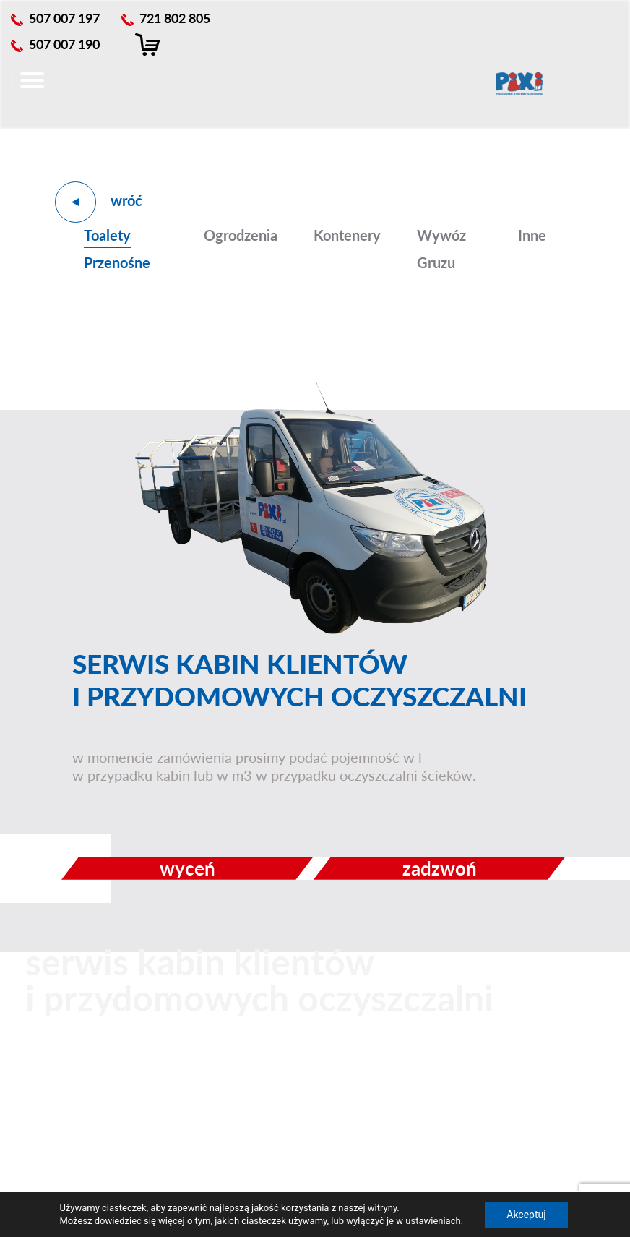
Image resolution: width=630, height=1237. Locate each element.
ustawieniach (432, 1220)
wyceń (187, 868)
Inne (532, 235)
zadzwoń (439, 868)
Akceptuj (525, 1214)
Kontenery (347, 235)
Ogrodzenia (240, 235)
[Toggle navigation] (32, 82)
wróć (126, 200)
